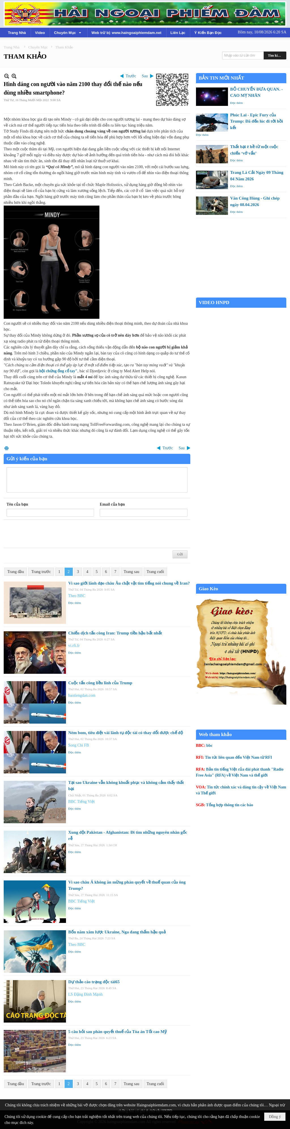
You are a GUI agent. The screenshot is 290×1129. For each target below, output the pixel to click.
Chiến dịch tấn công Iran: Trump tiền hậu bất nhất (115, 633)
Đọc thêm (74, 602)
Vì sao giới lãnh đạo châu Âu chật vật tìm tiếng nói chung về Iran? (129, 583)
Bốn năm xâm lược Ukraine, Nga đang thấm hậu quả (117, 932)
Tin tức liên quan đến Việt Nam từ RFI (238, 757)
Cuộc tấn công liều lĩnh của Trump (100, 683)
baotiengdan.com (81, 695)
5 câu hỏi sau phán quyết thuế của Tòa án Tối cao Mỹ (117, 1031)
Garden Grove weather (241, 295)
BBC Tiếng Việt (81, 801)
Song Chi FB (78, 745)
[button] (68, 32)
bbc (209, 745)
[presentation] (50, 534)
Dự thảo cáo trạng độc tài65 (94, 982)
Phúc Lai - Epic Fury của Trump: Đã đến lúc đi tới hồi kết (256, 121)
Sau (145, 76)
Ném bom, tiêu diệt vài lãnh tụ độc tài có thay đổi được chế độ (125, 732)
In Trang (6, 448)
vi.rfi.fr (74, 645)
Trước (131, 76)
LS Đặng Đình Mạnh (85, 994)
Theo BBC (76, 596)
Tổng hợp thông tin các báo (229, 805)
